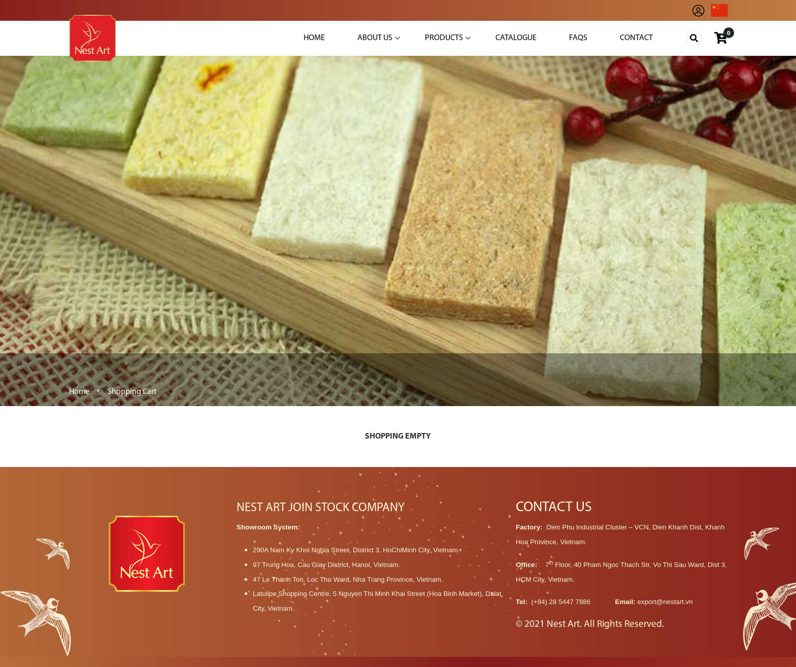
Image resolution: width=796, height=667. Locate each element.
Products (444, 38)
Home (314, 38)
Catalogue (516, 38)
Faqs (578, 38)
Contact (636, 38)
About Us (374, 38)
